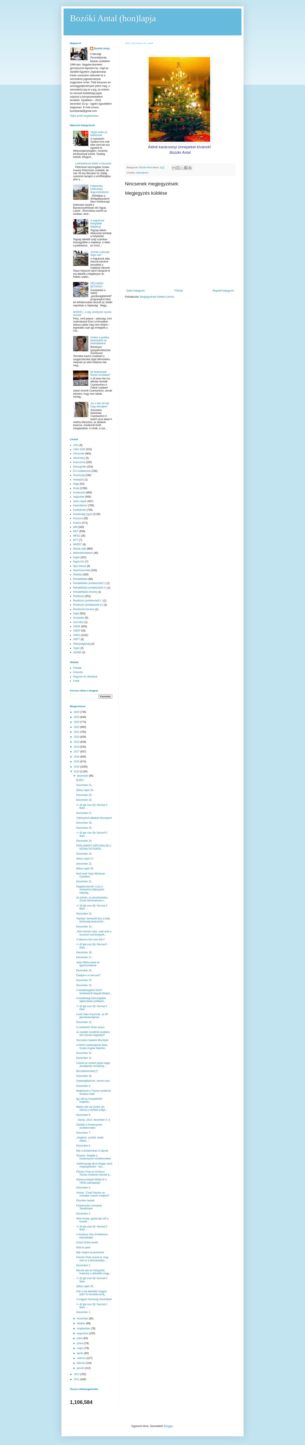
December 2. (83, 1265)
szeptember (84, 1328)
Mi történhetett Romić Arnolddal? (100, 373)
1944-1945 (79, 449)
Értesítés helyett (85, 1200)
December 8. (83, 1114)
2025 (77, 712)
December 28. (84, 799)
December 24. (84, 840)
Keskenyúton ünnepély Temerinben (89, 1207)
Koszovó (78, 518)
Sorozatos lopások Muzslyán (92, 1040)
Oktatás (77, 574)
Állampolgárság (82, 643)
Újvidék (77, 652)
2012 (77, 1374)
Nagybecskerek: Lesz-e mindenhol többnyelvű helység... (90, 889)
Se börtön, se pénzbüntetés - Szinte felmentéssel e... (92, 899)
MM (75, 527)
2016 (77, 756)
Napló (76, 557)
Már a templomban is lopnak (92, 1150)
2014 (77, 766)
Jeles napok (80, 501)
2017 (77, 751)
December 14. (84, 985)
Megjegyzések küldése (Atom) (157, 296)
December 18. (84, 952)
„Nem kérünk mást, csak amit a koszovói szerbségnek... (93, 933)
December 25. (84, 827)
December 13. (84, 1022)
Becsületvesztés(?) (87, 1071)
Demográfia (79, 466)
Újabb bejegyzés (135, 290)
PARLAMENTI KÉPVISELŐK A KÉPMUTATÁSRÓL (93, 847)
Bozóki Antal (102, 48)
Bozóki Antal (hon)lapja (113, 18)
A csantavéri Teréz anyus (90, 1027)
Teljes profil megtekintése (84, 115)
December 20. (84, 913)
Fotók (76, 680)
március (81, 1358)
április (80, 1353)
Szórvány (78, 622)
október (81, 1323)
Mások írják (79, 548)
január (81, 1368)
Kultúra (77, 522)
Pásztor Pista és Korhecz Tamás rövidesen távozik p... (93, 1173)
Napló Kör (78, 561)
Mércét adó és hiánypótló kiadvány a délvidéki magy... (93, 1272)
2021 (77, 731)
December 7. (83, 1132)
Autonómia (79, 462)
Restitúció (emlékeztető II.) (88, 604)
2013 (77, 771)
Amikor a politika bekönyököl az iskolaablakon (99, 340)
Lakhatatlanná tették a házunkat (93, 163)
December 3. (83, 1213)
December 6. (83, 1145)
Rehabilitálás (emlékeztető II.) (90, 587)
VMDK (76, 626)
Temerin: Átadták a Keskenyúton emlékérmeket (93, 1157)
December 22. (84, 863)
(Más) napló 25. (85, 1286)
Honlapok (78, 479)
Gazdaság (79, 475)
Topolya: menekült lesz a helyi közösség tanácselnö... (93, 920)
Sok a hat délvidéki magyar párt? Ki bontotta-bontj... (91, 1293)
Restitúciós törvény (83, 609)
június (80, 1343)
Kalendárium (142, 172)
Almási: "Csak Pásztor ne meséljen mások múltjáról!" (93, 1194)
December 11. (84, 1057)
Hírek (76, 488)
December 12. (84, 1053)
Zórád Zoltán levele (87, 1242)
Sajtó (76, 613)
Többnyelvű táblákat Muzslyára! (94, 817)
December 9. (83, 1085)
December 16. (84, 970)
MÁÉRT (77, 544)
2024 (77, 717)
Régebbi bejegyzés (223, 290)
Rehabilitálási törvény (85, 591)
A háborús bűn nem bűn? (90, 939)
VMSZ (76, 635)
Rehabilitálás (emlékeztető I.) (89, 583)
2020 (77, 736)
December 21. (84, 881)
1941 (76, 445)
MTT (75, 540)
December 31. (84, 785)
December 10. (84, 1075)
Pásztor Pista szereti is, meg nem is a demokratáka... (92, 1259)
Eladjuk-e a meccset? (88, 975)
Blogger (168, 1426)
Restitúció (78, 596)
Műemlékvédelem (83, 552)
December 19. (84, 926)
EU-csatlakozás (82, 470)
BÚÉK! (80, 780)
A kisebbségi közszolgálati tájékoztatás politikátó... (91, 1000)
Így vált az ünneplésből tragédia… (89, 1100)
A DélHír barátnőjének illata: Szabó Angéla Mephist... (92, 1046)
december (83, 775)
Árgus (76, 648)
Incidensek (79, 492)
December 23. (84, 853)
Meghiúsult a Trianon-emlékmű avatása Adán (93, 1092)
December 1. (83, 1312)
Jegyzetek (79, 496)
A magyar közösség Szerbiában (94, 1299)
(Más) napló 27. (85, 858)
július (80, 1338)
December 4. (83, 1187)
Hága (76, 483)
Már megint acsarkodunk (90, 1252)
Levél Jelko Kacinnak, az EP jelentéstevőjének (92, 1016)
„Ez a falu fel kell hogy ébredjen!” (99, 405)
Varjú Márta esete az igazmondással (88, 964)
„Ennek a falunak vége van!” (100, 254)
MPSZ (76, 535)
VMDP (76, 630)
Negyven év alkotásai (85, 676)
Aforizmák (78, 453)
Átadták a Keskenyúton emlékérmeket (89, 1126)
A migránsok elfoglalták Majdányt (97, 223)
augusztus (83, 1333)
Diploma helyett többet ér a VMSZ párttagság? (91, 1181)
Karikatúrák (79, 509)
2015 (77, 761)
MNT (76, 531)
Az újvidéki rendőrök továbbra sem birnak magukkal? (93, 1034)
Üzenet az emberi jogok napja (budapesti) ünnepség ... (93, 1064)
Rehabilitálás (80, 578)
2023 (77, 721)
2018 (77, 746)
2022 (77, 727)
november (83, 1318)
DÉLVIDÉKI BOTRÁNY (97, 285)
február (81, 1363)
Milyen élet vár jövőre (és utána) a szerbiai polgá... (91, 1108)
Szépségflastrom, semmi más (93, 1080)
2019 (77, 741)
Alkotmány (79, 458)
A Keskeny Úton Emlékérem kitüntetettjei (92, 1236)
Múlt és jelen (83, 1247)
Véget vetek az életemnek (98, 134)
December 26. (84, 822)
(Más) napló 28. (85, 790)
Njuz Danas (79, 566)
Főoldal (179, 290)
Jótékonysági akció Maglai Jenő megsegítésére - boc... (94, 1165)
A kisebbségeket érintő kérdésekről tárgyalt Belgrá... (94, 992)
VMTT (76, 639)
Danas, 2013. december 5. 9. (93, 1119)
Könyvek (78, 672)
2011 (77, 1379)
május (80, 1348)
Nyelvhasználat (81, 570)
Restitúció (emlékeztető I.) (88, 600)
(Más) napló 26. (85, 868)
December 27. (84, 813)
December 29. (84, 795)
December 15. (84, 980)
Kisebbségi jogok (82, 514)
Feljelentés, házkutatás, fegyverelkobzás (99, 189)
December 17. (84, 957)
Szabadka (78, 617)
